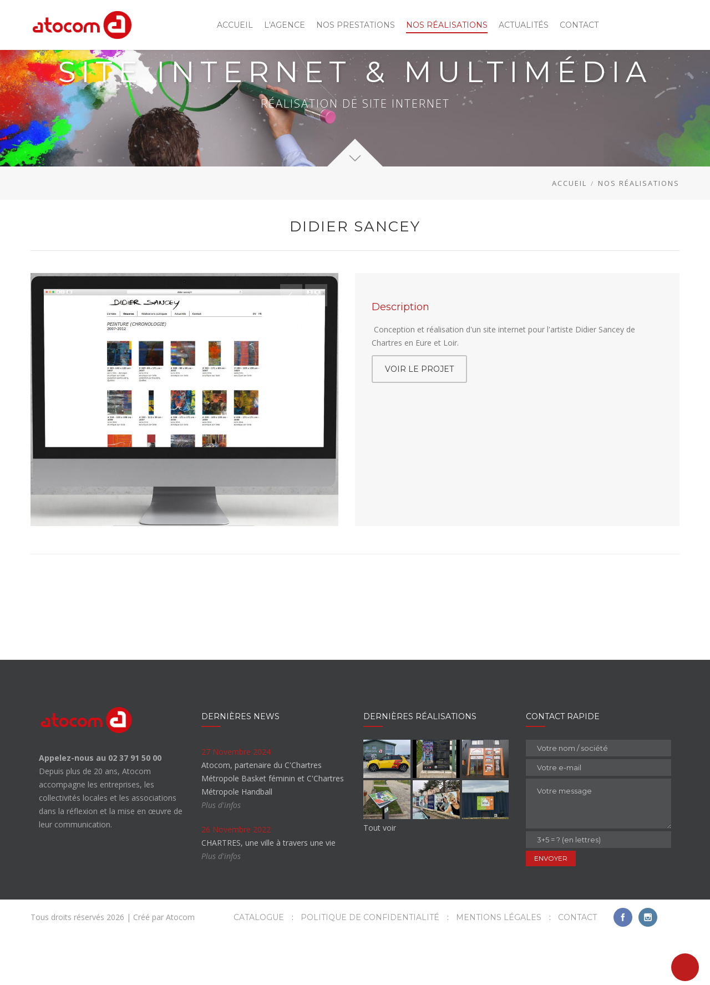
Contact (577, 967)
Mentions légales (498, 967)
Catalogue (259, 967)
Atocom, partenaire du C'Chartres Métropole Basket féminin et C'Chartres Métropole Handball (272, 828)
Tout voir (379, 877)
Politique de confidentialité (370, 967)
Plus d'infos (221, 855)
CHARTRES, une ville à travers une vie (268, 892)
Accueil (569, 233)
